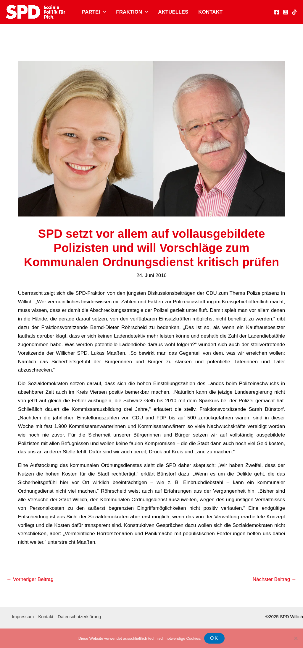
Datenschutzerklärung (79, 616)
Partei (94, 12)
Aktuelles (173, 12)
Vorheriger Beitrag (30, 579)
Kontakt (210, 12)
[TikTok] (294, 12)
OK (214, 638)
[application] (103, 12)
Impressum (23, 616)
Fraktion (132, 12)
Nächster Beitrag (274, 579)
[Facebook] (276, 12)
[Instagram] (285, 12)
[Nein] (296, 638)
